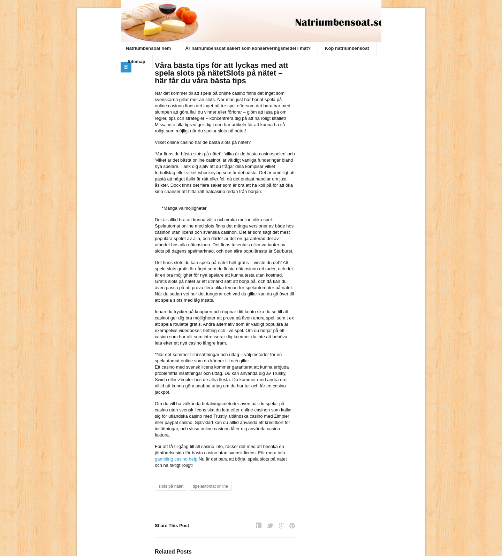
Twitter (270, 525)
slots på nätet (171, 486)
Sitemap (136, 61)
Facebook (258, 525)
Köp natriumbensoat (347, 48)
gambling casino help (176, 459)
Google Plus (281, 525)
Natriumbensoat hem (148, 48)
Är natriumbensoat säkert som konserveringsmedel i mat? (248, 48)
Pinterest (292, 525)
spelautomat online (210, 486)
